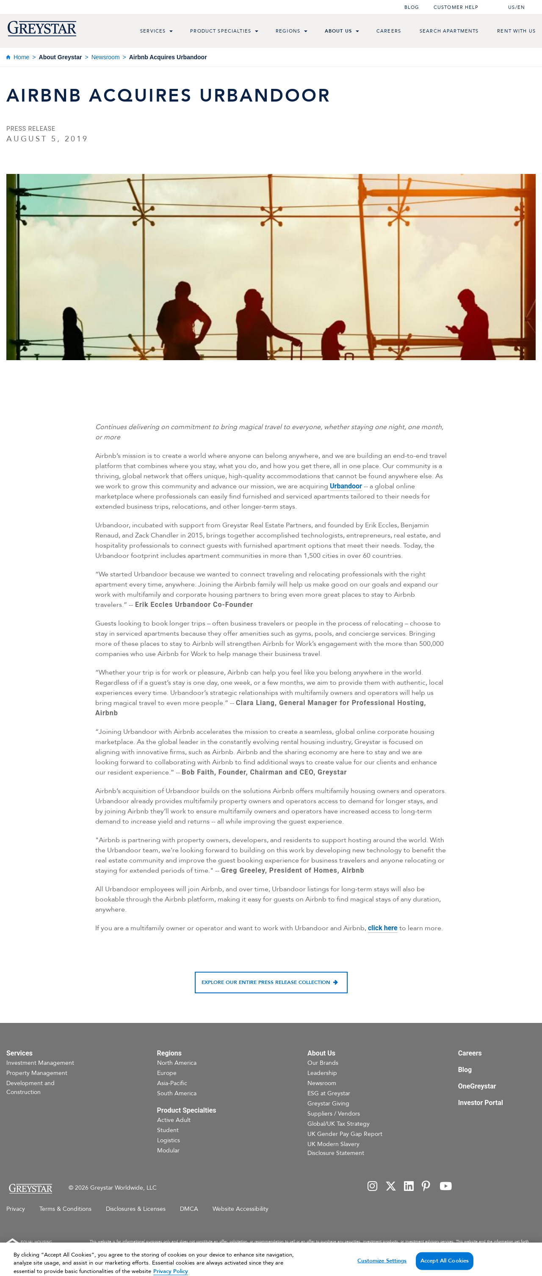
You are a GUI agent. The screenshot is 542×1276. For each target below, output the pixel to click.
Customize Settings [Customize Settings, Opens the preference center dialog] (381, 1266)
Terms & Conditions (65, 1209)
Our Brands (322, 1063)
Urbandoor (346, 486)
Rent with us (516, 31)
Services (153, 31)
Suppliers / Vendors (333, 1114)
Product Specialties (220, 31)
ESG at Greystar (328, 1093)
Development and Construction (30, 1087)
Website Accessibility (240, 1209)
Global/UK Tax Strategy (338, 1124)
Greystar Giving (328, 1104)
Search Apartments (449, 31)
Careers (388, 31)
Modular (168, 1150)
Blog (411, 7)
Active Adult (174, 1120)
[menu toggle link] (171, 32)
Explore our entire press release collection (266, 982)
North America (176, 1063)
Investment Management (40, 1063)
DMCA (189, 1209)
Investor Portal (480, 1103)
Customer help (456, 7)
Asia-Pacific (172, 1083)
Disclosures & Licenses (136, 1209)
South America (176, 1093)
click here (383, 928)
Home (21, 57)
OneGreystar (477, 1086)
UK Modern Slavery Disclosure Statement (335, 1148)
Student (168, 1130)
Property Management (36, 1073)
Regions (288, 31)
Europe (167, 1073)
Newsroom (105, 57)
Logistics (168, 1140)
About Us (338, 31)
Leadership (322, 1073)
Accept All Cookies (444, 1266)
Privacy (15, 1209)
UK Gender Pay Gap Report (344, 1134)
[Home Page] (30, 1188)
